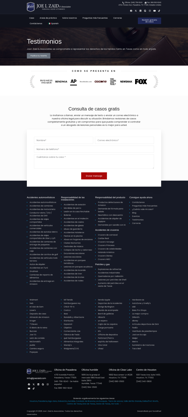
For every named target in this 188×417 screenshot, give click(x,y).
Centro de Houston (146, 369)
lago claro (52, 401)
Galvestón (62, 401)
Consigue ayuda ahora (140, 197)
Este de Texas (89, 403)
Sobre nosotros (69, 18)
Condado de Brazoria (85, 401)
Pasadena (42, 401)
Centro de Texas (74, 403)
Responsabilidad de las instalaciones (73, 198)
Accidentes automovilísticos (41, 197)
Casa (31, 18)
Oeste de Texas (103, 403)
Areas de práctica (48, 18)
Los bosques (101, 401)
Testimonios (44, 41)
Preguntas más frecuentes (95, 18)
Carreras (117, 18)
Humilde (71, 401)
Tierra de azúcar (115, 401)
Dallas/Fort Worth (150, 401)
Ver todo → (116, 403)
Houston (33, 401)
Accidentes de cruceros (107, 230)
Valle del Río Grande (133, 401)
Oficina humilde (90, 369)
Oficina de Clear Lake (120, 369)
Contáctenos (36, 23)
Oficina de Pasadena (65, 369)
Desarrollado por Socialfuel (149, 411)
